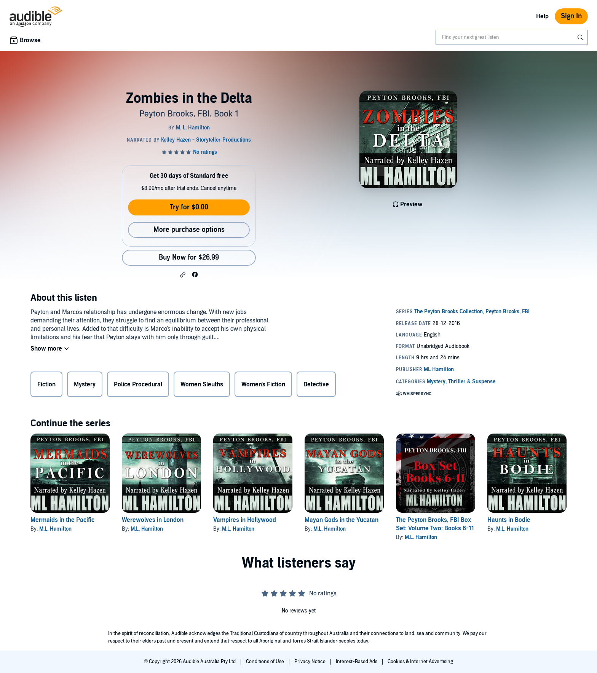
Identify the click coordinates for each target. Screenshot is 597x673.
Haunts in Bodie (508, 520)
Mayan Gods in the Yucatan (341, 520)
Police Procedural (138, 384)
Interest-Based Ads (357, 662)
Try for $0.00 (189, 207)
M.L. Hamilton (55, 529)
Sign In (571, 16)
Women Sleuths (201, 384)
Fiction (46, 384)
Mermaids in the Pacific (62, 520)
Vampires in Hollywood (244, 520)
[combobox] (512, 37)
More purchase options (189, 230)
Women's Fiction (263, 384)
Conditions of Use (265, 662)
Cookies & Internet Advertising (420, 662)
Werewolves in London (153, 520)
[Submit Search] (581, 37)
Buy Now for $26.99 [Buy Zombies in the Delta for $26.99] (189, 258)
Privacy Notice (310, 662)
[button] (183, 275)
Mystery (85, 384)
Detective (316, 384)
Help (542, 16)
